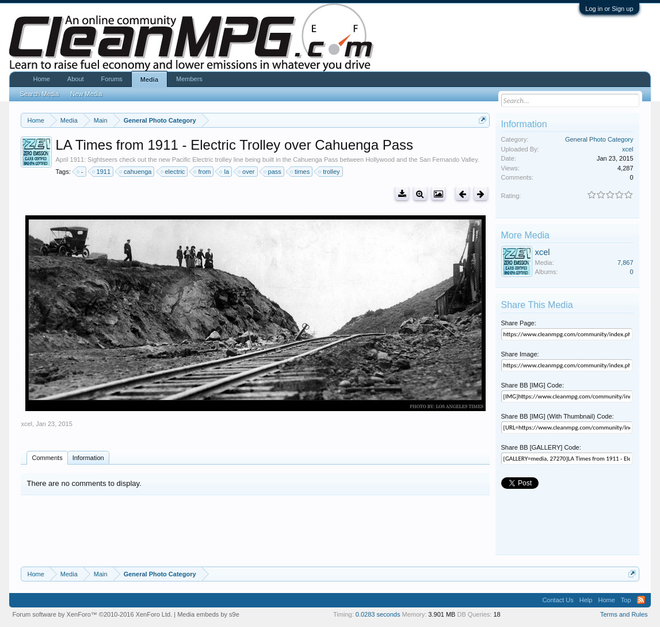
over (246, 171)
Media (149, 79)
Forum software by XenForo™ (92, 614)
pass (273, 171)
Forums (112, 78)
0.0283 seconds (378, 614)
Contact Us (557, 599)
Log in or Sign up (609, 8)
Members (189, 78)
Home (41, 78)
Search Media (39, 93)
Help (586, 599)
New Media (86, 93)
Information (88, 457)
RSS (641, 600)
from (202, 171)
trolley (329, 171)
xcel (26, 423)
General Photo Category (599, 139)
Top (626, 599)
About (75, 78)
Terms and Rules (624, 614)
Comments (47, 457)
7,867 (625, 262)
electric (173, 171)
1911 (101, 171)
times (300, 171)
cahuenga (135, 171)
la (224, 171)
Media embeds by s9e (208, 614)
